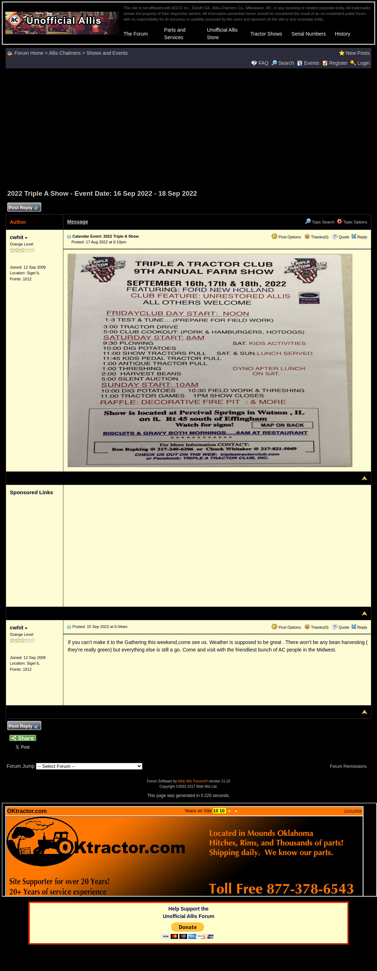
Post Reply (23, 208)
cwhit (18, 237)
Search (282, 63)
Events (308, 63)
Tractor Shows (266, 34)
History (342, 34)
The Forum (136, 34)
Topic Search (319, 222)
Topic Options (352, 222)
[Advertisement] (188, 128)
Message (77, 222)
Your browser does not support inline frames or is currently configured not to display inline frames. (189, 850)
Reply (362, 237)
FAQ (263, 63)
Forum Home (28, 53)
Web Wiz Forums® (193, 781)
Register (338, 63)
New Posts (358, 53)
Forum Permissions (350, 766)
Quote (344, 237)
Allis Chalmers (64, 53)
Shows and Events (107, 53)
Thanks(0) (316, 237)
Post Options (286, 237)
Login (363, 63)
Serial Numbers (309, 34)
